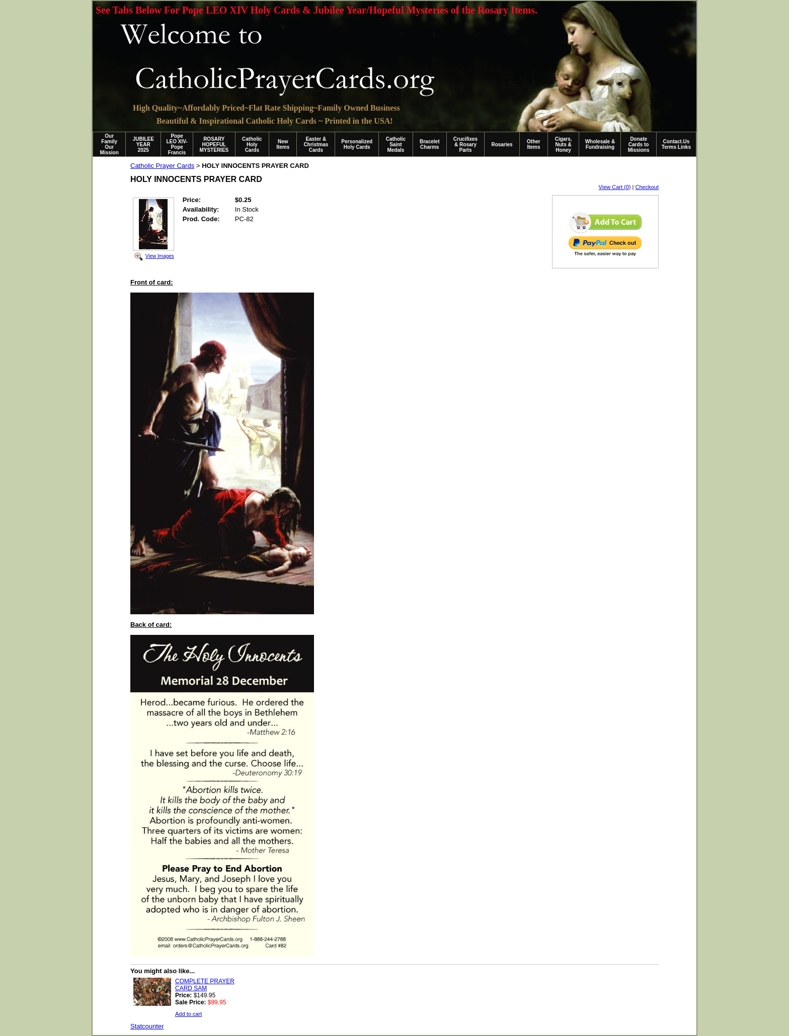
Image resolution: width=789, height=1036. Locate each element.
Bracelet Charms (429, 144)
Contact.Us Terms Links (676, 144)
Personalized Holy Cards (356, 144)
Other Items (533, 144)
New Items (282, 144)
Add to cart (188, 1014)
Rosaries (501, 144)
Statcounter (147, 1026)
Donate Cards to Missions (639, 144)
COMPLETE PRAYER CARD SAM (204, 985)
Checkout (647, 187)
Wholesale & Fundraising (600, 144)
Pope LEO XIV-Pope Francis (176, 144)
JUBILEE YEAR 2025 (143, 144)
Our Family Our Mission (109, 144)
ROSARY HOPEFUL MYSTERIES (213, 144)
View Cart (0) (615, 187)
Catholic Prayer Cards (162, 165)
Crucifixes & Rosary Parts (465, 144)
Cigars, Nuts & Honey (563, 144)
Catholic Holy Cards (252, 144)
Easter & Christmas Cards (315, 144)
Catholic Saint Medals (396, 144)
